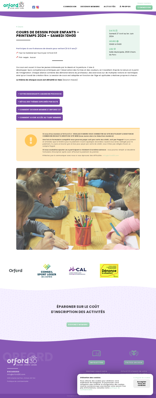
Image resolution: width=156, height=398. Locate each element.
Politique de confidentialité (17, 381)
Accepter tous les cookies (141, 383)
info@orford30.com (16, 374)
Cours (19, 26)
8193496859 (13, 371)
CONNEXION (144, 7)
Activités (110, 6)
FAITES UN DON (134, 362)
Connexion (70, 6)
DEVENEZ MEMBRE (78, 327)
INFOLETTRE (96, 362)
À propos (125, 6)
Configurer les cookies (141, 378)
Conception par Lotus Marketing (78, 396)
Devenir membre (90, 6)
